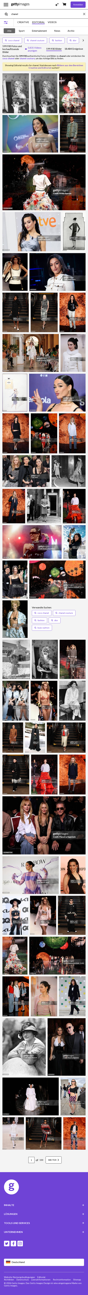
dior (73, 40)
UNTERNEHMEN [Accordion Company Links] (44, 1231)
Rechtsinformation (62, 1279)
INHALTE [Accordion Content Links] (44, 1204)
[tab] (54, 49)
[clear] (85, 13)
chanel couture (35, 40)
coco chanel (12, 40)
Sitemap (77, 1279)
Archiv (71, 30)
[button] (41, 613)
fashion (57, 40)
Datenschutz (22, 1279)
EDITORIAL (38, 22)
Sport (22, 30)
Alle (9, 30)
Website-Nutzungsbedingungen (19, 1277)
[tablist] (65, 49)
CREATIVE (23, 22)
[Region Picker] (44, 1262)
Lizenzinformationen (40, 1279)
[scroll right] (83, 40)
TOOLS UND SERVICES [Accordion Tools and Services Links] (44, 1222)
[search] (7, 13)
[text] (46, 13)
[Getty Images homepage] (20, 4)
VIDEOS (52, 22)
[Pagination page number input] (31, 1160)
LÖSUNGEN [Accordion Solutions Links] (44, 1213)
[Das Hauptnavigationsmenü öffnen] (6, 5)
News (57, 30)
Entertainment (39, 30)
